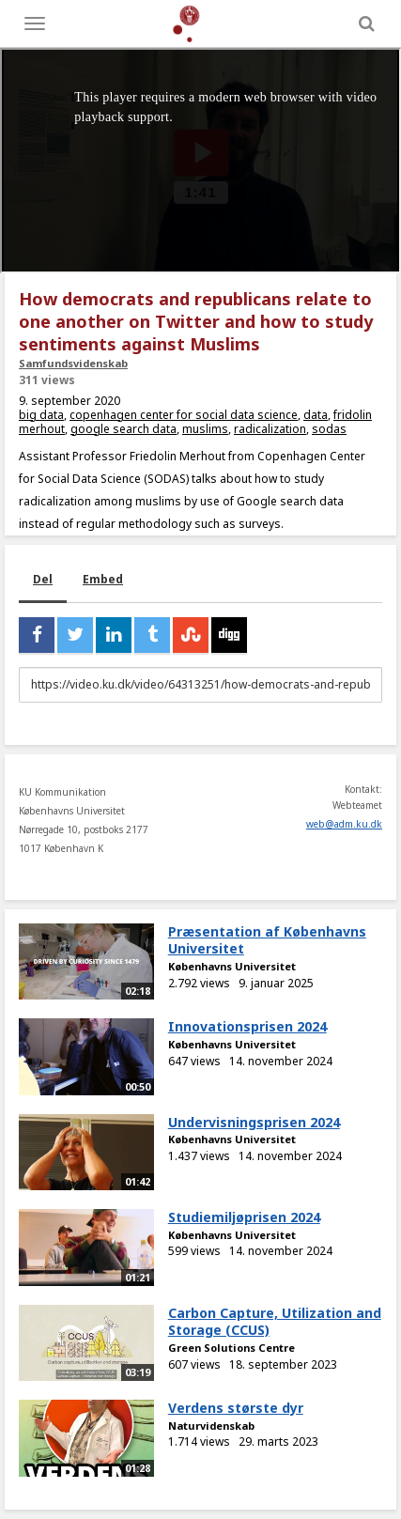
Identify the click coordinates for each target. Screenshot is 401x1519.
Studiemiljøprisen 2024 (244, 1217)
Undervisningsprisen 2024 (254, 1122)
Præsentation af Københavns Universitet (267, 940)
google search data (123, 429)
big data (41, 415)
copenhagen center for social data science (183, 415)
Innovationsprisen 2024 (247, 1026)
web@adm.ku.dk (344, 823)
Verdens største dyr (235, 1408)
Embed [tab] (103, 579)
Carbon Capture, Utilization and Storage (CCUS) (274, 1322)
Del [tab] (43, 579)
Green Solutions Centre (231, 1348)
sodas (329, 429)
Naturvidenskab (211, 1425)
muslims (205, 429)
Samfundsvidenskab (73, 363)
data (315, 415)
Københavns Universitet (232, 966)
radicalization (270, 429)
